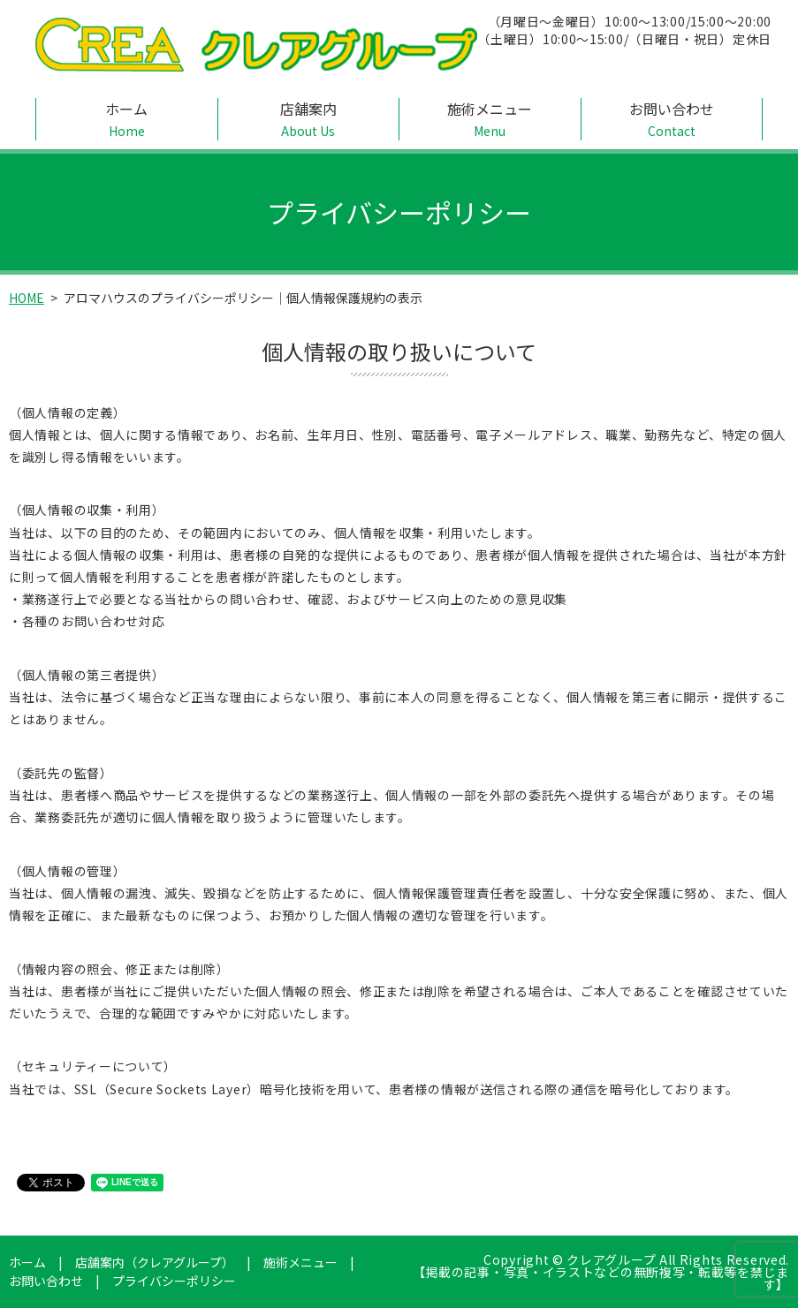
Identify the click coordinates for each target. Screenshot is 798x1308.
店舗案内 (308, 119)
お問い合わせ (672, 119)
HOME (26, 297)
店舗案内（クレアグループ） (154, 1262)
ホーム (126, 119)
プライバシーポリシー (174, 1280)
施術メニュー (490, 119)
